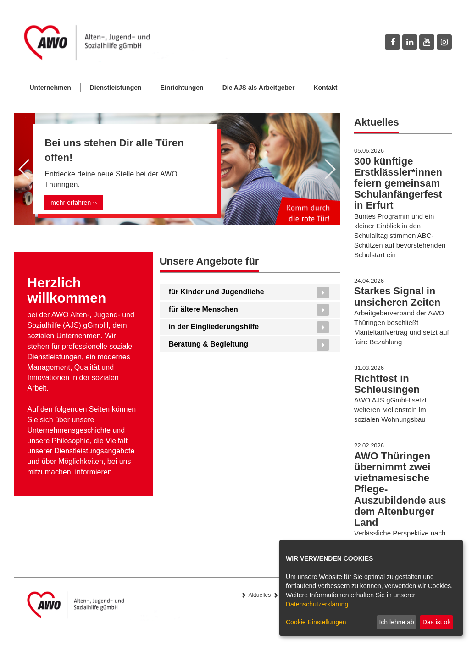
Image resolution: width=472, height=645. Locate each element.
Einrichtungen (182, 87)
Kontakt (325, 87)
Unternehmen (50, 87)
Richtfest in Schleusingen (387, 384)
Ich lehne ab (396, 622)
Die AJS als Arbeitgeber (258, 87)
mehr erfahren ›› (73, 202)
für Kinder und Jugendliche (216, 292)
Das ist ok (436, 622)
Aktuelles (260, 595)
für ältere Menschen (203, 309)
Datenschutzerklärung (317, 604)
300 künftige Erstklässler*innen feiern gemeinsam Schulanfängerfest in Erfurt (398, 183)
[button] (24, 169)
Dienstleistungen (116, 87)
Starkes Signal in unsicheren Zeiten (397, 296)
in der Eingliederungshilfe (214, 327)
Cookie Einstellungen (316, 622)
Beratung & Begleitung (208, 344)
